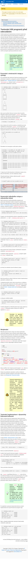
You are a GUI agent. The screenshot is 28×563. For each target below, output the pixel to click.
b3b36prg (15, 4)
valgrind (12, 62)
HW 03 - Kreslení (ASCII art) (10, 287)
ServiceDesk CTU (18, 551)
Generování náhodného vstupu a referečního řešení (12, 23)
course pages (12, 13)
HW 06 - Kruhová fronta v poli (10, 437)
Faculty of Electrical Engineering (13, 550)
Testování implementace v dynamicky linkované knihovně (13, 25)
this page (4, 15)
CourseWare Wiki (7, 2)
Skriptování (5, 24)
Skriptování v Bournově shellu (13, 375)
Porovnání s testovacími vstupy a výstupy (10, 22)
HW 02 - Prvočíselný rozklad (7, 205)
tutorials (21, 4)
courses (9, 4)
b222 (4, 4)
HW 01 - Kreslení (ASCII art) (10, 80)
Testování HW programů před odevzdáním (9, 21)
